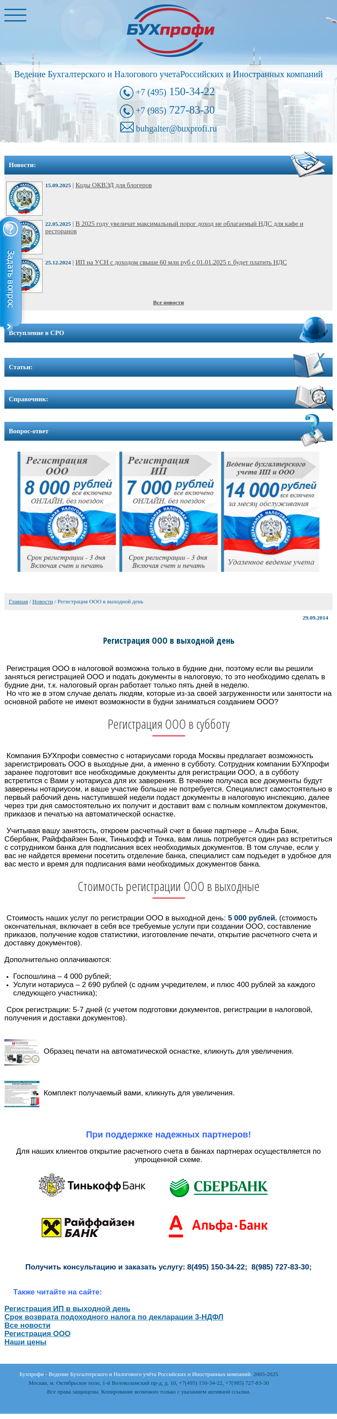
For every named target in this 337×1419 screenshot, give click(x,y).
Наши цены (25, 1342)
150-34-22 (175, 91)
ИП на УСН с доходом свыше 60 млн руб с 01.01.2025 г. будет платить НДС (181, 262)
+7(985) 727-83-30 (247, 1383)
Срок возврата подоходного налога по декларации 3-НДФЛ (113, 1317)
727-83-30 (175, 110)
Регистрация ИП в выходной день (67, 1309)
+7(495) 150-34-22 (200, 1383)
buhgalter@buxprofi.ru (176, 128)
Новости (42, 601)
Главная (18, 601)
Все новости (168, 302)
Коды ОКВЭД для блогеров (113, 185)
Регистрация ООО (37, 1334)
